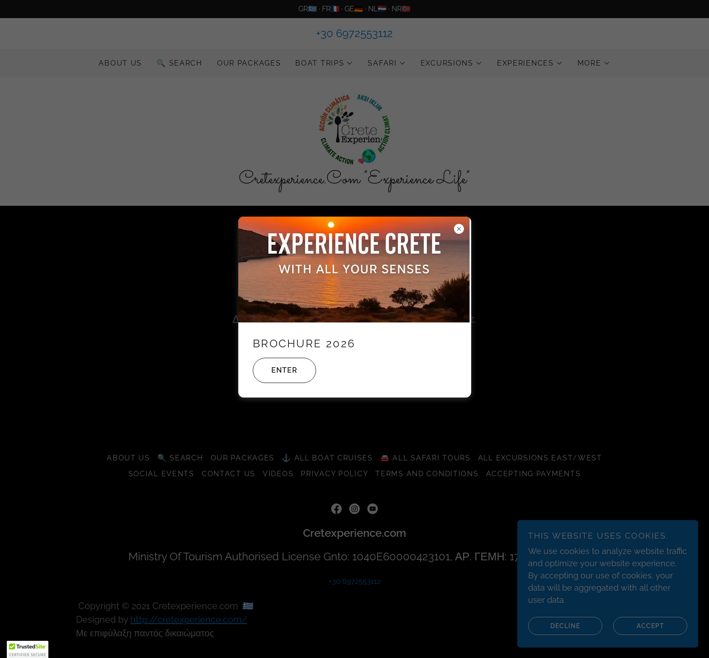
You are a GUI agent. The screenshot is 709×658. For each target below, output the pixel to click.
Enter (275, 370)
